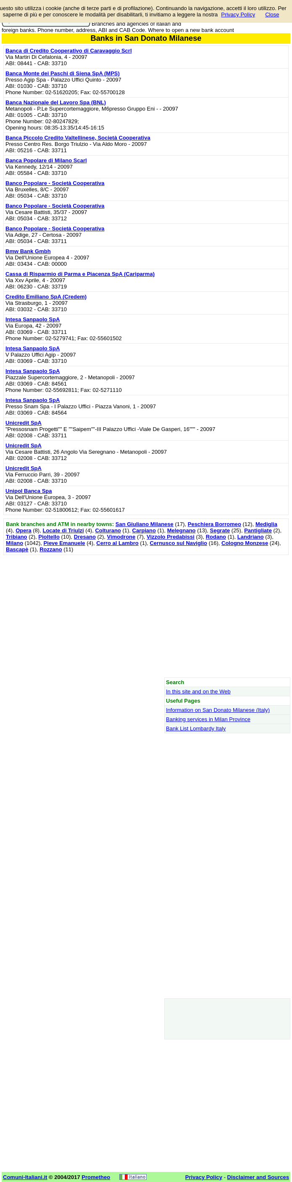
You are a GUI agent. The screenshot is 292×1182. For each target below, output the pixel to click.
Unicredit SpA (23, 423)
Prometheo (96, 1177)
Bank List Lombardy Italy (196, 728)
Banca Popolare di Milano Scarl (46, 160)
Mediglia (266, 524)
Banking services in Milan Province (208, 719)
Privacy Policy (238, 14)
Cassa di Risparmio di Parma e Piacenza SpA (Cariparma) (80, 274)
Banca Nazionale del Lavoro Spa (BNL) (55, 102)
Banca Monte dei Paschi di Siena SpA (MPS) (62, 73)
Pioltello (49, 537)
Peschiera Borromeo (214, 524)
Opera (24, 530)
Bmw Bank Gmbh (28, 251)
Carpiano (144, 530)
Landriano (250, 537)
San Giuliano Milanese (145, 524)
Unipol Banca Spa (28, 491)
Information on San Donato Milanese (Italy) (218, 710)
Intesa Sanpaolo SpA (32, 319)
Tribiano (16, 537)
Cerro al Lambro (117, 543)
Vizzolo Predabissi (171, 537)
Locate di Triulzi (63, 530)
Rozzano (50, 549)
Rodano (216, 537)
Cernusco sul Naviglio (178, 543)
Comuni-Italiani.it (25, 1177)
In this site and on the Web (198, 691)
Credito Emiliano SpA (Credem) (46, 297)
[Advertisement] (146, 616)
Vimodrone (121, 537)
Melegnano (181, 530)
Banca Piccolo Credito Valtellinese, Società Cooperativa (77, 138)
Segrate (220, 530)
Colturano (108, 530)
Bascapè (17, 549)
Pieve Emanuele (64, 543)
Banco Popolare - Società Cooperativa (55, 183)
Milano (14, 543)
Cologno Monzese (244, 543)
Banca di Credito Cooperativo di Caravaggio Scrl (68, 51)
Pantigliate (258, 530)
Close (272, 14)
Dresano (85, 537)
